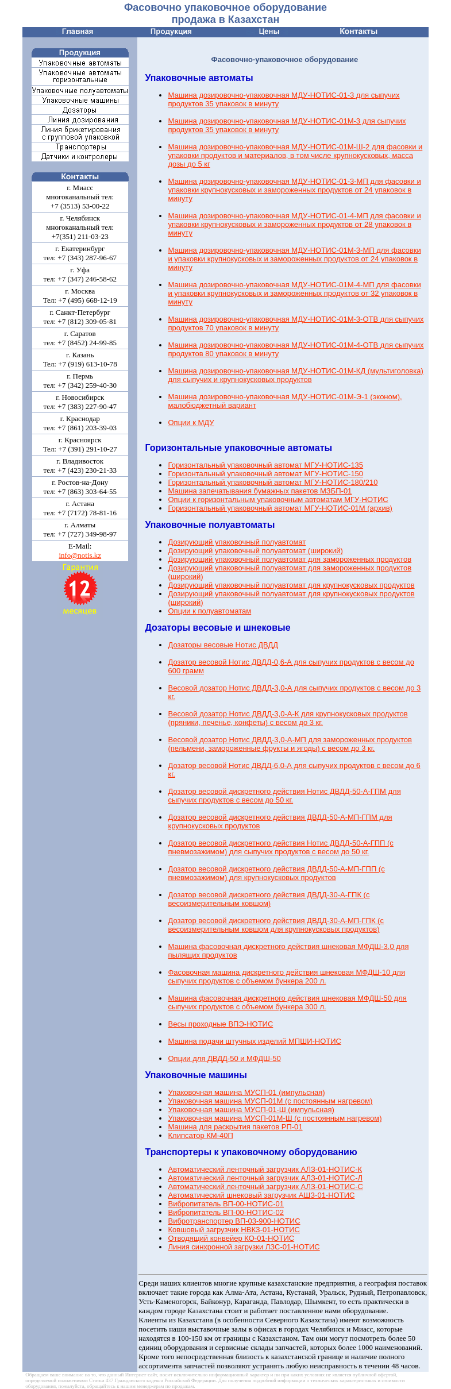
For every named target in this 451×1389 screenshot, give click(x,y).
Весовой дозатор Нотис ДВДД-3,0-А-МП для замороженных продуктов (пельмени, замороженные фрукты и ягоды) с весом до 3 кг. (289, 744)
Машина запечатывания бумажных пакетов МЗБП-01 (260, 491)
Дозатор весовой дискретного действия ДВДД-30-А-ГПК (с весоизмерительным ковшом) (268, 899)
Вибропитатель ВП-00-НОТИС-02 (226, 1212)
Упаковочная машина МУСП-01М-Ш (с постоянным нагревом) (274, 1118)
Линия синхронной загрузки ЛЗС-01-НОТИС (243, 1247)
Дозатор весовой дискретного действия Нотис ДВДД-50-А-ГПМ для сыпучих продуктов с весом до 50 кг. (284, 795)
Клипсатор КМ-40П (200, 1135)
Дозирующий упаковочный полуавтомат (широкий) (255, 550)
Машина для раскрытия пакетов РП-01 (235, 1126)
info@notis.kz (80, 555)
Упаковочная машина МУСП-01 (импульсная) (246, 1092)
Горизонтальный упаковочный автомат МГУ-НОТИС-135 (265, 465)
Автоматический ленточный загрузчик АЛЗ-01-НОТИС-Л (265, 1178)
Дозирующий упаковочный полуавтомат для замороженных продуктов (289, 559)
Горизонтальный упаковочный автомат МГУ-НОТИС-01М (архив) (280, 508)
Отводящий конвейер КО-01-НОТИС (231, 1238)
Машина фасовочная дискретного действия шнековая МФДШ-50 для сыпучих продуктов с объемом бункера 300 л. (287, 1002)
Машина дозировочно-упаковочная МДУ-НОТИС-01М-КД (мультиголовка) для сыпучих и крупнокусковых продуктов (295, 375)
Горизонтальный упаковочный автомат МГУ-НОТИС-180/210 (272, 482)
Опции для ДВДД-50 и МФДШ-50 (224, 1058)
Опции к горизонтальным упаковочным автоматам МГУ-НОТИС (278, 499)
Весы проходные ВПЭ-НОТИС (220, 1024)
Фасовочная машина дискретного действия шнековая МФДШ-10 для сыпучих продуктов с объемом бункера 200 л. (286, 976)
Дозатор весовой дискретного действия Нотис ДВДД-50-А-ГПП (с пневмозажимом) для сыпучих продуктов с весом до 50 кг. (280, 847)
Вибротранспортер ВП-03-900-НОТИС (234, 1221)
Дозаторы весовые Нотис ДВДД (223, 645)
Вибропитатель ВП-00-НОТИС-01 (226, 1203)
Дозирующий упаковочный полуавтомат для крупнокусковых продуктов (291, 585)
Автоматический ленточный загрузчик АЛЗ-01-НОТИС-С (265, 1186)
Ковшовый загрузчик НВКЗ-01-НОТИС (234, 1229)
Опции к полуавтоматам (209, 611)
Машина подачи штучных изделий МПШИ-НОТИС (254, 1041)
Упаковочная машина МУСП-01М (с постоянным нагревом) (270, 1101)
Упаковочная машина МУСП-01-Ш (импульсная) (251, 1109)
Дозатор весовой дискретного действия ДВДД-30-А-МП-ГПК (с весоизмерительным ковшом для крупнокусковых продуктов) (275, 924)
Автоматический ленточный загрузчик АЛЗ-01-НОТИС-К (265, 1169)
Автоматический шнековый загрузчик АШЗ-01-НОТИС (261, 1195)
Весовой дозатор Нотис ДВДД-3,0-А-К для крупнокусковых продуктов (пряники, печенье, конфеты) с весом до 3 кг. (287, 718)
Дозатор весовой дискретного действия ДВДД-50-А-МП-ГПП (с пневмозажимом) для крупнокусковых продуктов (276, 873)
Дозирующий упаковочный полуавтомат (237, 542)
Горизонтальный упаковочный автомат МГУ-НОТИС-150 (265, 473)
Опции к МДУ (191, 422)
